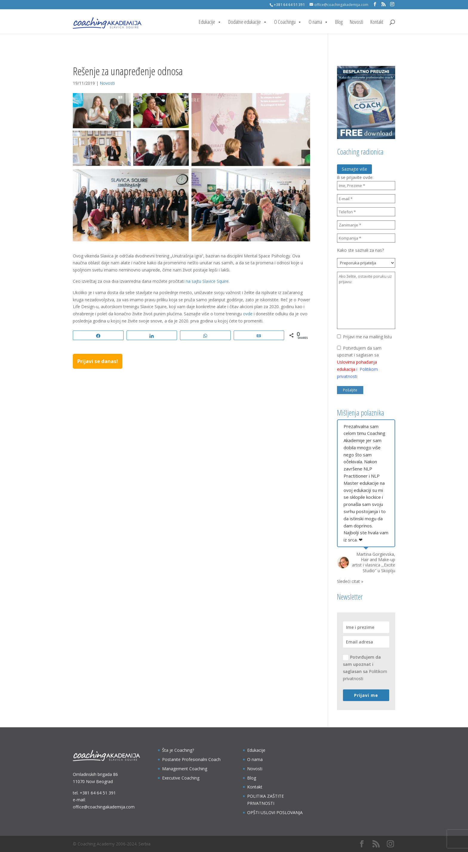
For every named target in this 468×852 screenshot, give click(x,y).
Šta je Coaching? (178, 750)
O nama (315, 22)
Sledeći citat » (350, 581)
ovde (248, 314)
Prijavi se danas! (97, 361)
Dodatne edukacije (244, 22)
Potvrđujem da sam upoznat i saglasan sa (365, 667)
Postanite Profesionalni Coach (191, 759)
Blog (339, 22)
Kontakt (376, 22)
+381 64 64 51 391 (98, 793)
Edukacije (207, 22)
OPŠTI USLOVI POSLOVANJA (275, 812)
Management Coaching (184, 768)
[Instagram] (392, 4)
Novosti (356, 22)
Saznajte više (354, 169)
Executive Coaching (180, 778)
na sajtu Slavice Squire (207, 281)
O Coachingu (284, 22)
